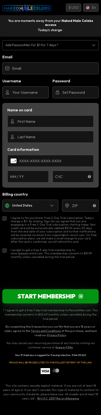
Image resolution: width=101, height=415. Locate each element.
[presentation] (50, 274)
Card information (23, 149)
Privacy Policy (56, 335)
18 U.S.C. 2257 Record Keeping (58, 398)
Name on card (19, 110)
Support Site (64, 347)
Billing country (15, 194)
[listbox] (50, 45)
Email (7, 57)
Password (61, 81)
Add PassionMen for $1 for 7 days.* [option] (31, 45)
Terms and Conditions (46, 331)
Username (11, 81)
